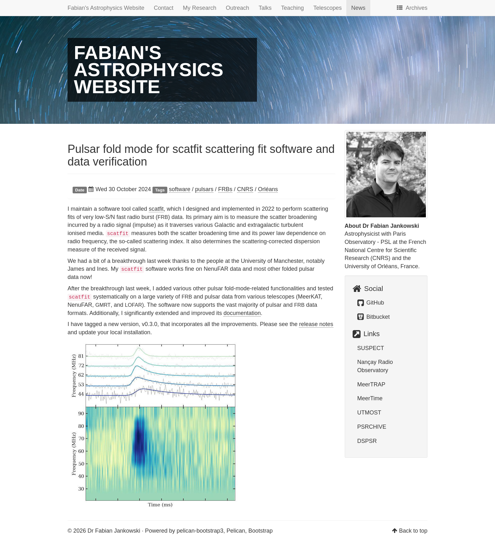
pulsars (204, 189)
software (179, 189)
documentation (242, 313)
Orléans (268, 189)
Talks (265, 8)
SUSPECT (370, 348)
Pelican (236, 531)
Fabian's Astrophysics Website (106, 8)
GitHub (370, 302)
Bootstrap (260, 531)
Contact (163, 8)
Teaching (292, 8)
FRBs (225, 189)
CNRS (245, 189)
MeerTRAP (371, 384)
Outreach (237, 8)
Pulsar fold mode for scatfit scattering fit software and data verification (201, 155)
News (358, 8)
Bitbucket (373, 317)
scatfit (156, 209)
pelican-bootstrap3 (199, 531)
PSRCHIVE (371, 427)
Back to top (413, 531)
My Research (199, 8)
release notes (316, 324)
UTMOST (369, 412)
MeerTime (370, 398)
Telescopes (327, 8)
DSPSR (367, 441)
